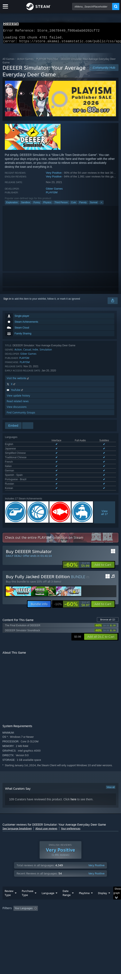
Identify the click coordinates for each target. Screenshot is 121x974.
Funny (36, 205)
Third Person (61, 205)
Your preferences (70, 808)
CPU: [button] (77, 899)
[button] (103, 545)
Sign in (7, 301)
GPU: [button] (91, 899)
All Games (8, 61)
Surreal (93, 205)
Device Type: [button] (11, 904)
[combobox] (92, 6)
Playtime (84, 879)
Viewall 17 (104, 492)
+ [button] (101, 205)
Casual (27, 352)
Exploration (12, 205)
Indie (35, 352)
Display (102, 879)
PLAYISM (51, 194)
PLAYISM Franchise (47, 61)
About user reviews (46, 808)
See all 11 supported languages (22, 469)
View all (111, 767)
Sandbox (25, 205)
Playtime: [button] (98, 894)
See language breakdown (17, 808)
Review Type (9, 879)
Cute (73, 205)
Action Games (25, 61)
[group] (61, 899)
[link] (77, 545)
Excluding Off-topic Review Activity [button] (65, 894)
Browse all (107, 599)
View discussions (17, 409)
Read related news (18, 403)
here (73, 779)
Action (18, 352)
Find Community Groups (21, 415)
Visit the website (18, 380)
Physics (47, 205)
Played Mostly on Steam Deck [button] (20, 899)
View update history (18, 398)
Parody (83, 205)
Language (48, 879)
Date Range (67, 879)
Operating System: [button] (55, 899)
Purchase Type (27, 879)
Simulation (46, 352)
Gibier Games (54, 191)
